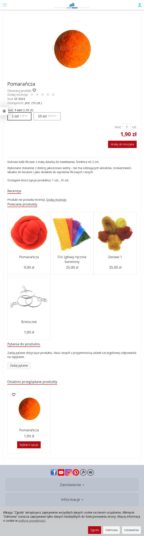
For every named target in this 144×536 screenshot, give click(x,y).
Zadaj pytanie (19, 365)
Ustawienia (131, 530)
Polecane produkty (22, 204)
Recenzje (14, 190)
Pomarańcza (29, 257)
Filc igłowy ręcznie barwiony (72, 259)
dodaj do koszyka (122, 144)
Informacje (72, 499)
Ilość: (118, 127)
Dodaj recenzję (56, 200)
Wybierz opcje (29, 445)
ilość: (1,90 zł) (20, 110)
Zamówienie (72, 484)
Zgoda (94, 530)
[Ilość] (127, 126)
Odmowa (111, 530)
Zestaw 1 (115, 257)
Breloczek (29, 321)
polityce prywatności (31, 521)
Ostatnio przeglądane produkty (32, 381)
